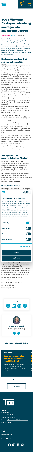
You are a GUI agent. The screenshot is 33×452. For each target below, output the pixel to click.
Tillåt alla (16, 252)
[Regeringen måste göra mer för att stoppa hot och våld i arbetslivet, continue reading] (15, 363)
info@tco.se (10, 422)
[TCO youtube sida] (22, 445)
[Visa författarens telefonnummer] (18, 333)
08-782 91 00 (11, 417)
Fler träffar (16, 386)
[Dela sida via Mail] (19, 306)
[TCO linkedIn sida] (18, 445)
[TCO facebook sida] (9, 445)
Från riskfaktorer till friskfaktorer (12, 282)
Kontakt (6, 439)
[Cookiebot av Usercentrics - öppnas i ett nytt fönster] (23, 192)
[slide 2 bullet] (16, 380)
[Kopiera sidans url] (25, 306)
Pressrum (6, 435)
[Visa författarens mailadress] (14, 333)
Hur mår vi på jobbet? (8, 285)
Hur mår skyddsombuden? (9, 288)
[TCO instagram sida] (13, 445)
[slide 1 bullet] (13, 380)
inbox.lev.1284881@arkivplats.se (17, 420)
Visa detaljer (24, 246)
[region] (16, 365)
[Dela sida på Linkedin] (14, 306)
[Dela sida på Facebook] (8, 306)
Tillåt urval (16, 258)
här (22, 277)
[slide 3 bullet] (19, 380)
